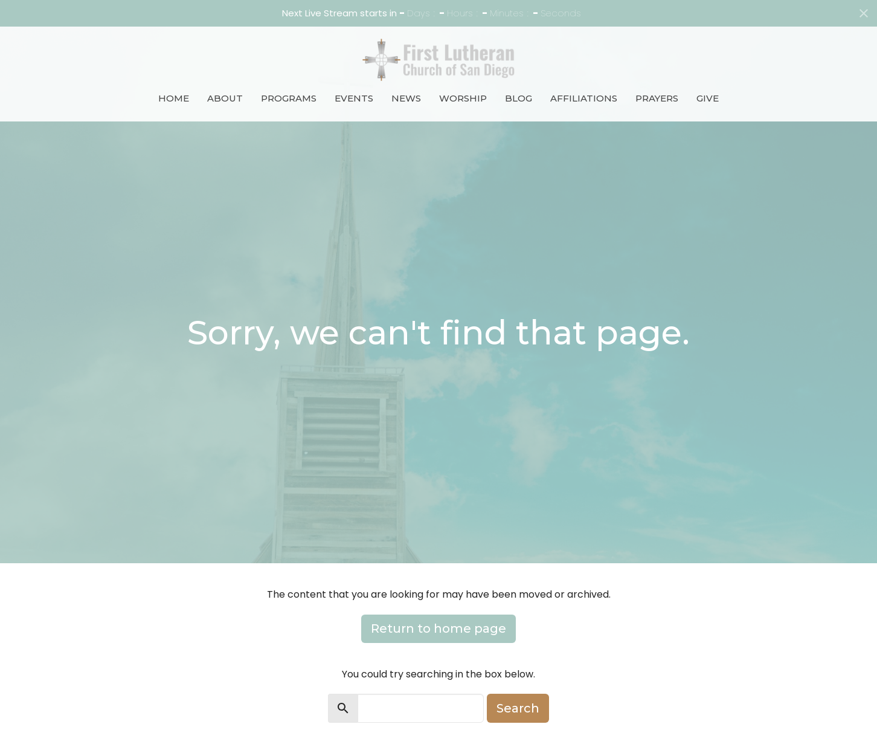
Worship (463, 98)
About (225, 98)
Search (517, 708)
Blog (518, 98)
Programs (288, 98)
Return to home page (438, 628)
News (406, 98)
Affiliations (583, 98)
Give (707, 98)
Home (173, 98)
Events (354, 98)
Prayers (656, 98)
